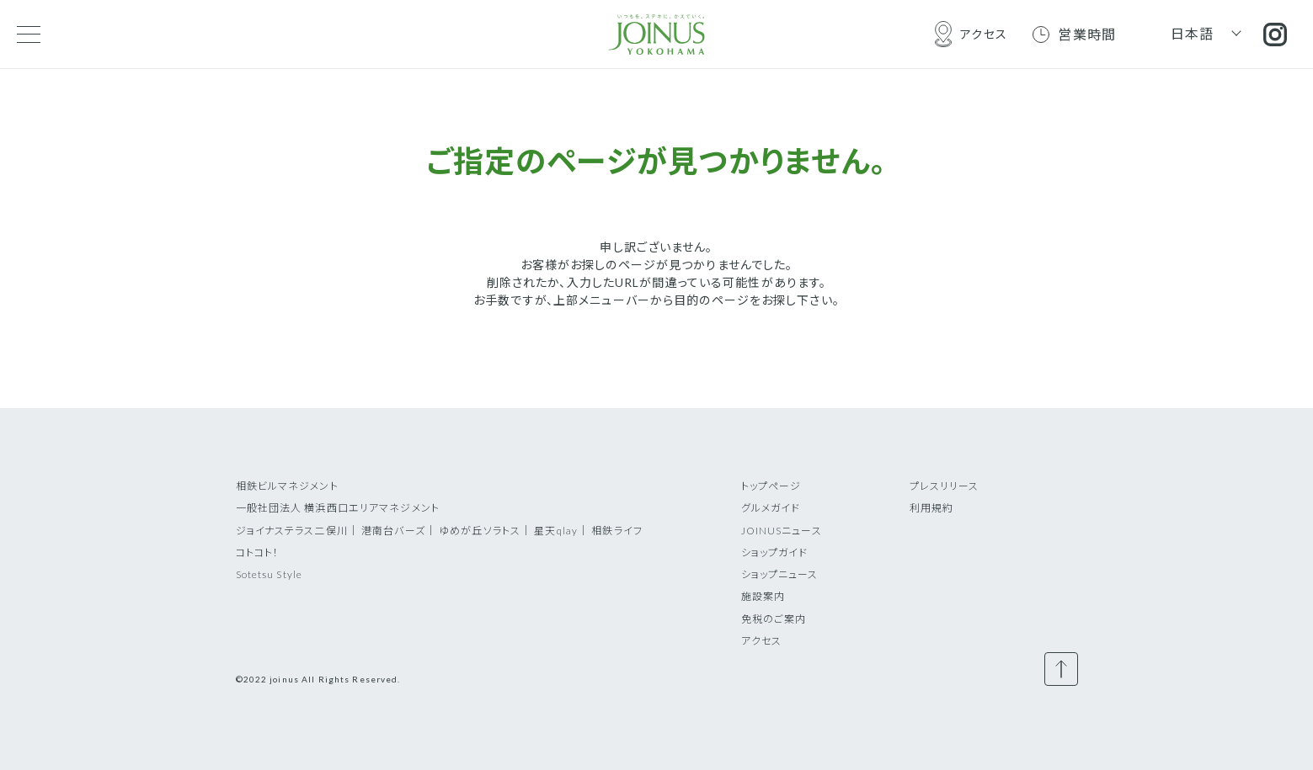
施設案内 (763, 596)
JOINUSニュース (781, 530)
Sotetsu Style (269, 574)
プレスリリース (944, 486)
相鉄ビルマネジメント (287, 486)
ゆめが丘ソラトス (479, 530)
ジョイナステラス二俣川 (292, 530)
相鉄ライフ (617, 530)
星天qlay (556, 530)
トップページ (771, 486)
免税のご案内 (774, 619)
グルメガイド (771, 508)
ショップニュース (780, 574)
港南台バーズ (393, 530)
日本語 (1192, 33)
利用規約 (931, 508)
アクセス (761, 641)
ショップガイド (775, 552)
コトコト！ (258, 552)
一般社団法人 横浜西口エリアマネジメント (338, 508)
